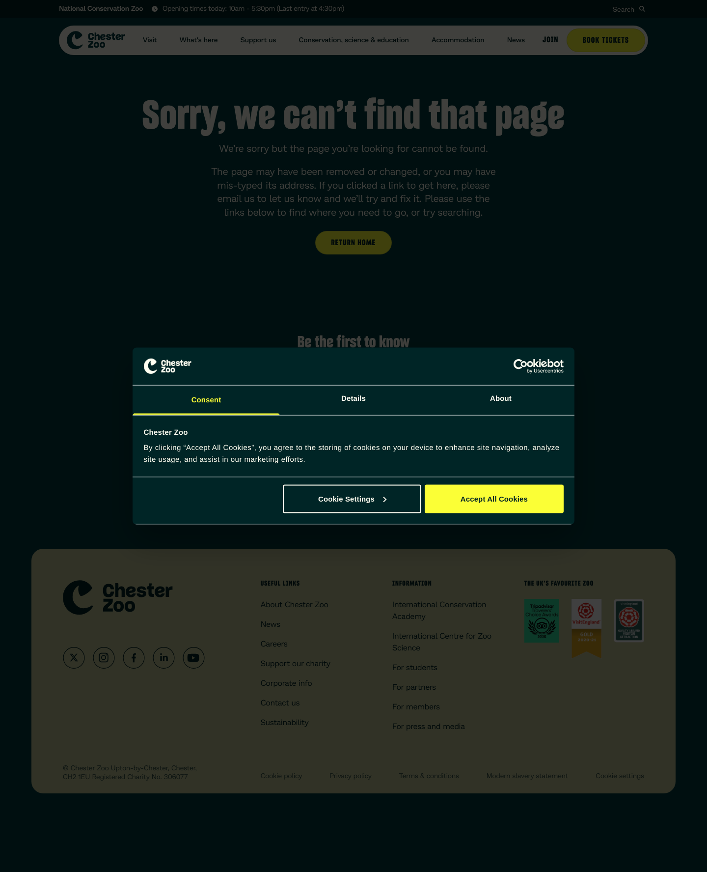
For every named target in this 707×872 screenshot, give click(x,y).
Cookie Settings (352, 498)
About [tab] (501, 398)
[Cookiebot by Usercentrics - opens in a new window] (521, 366)
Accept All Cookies (494, 498)
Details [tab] (353, 398)
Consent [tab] (206, 400)
